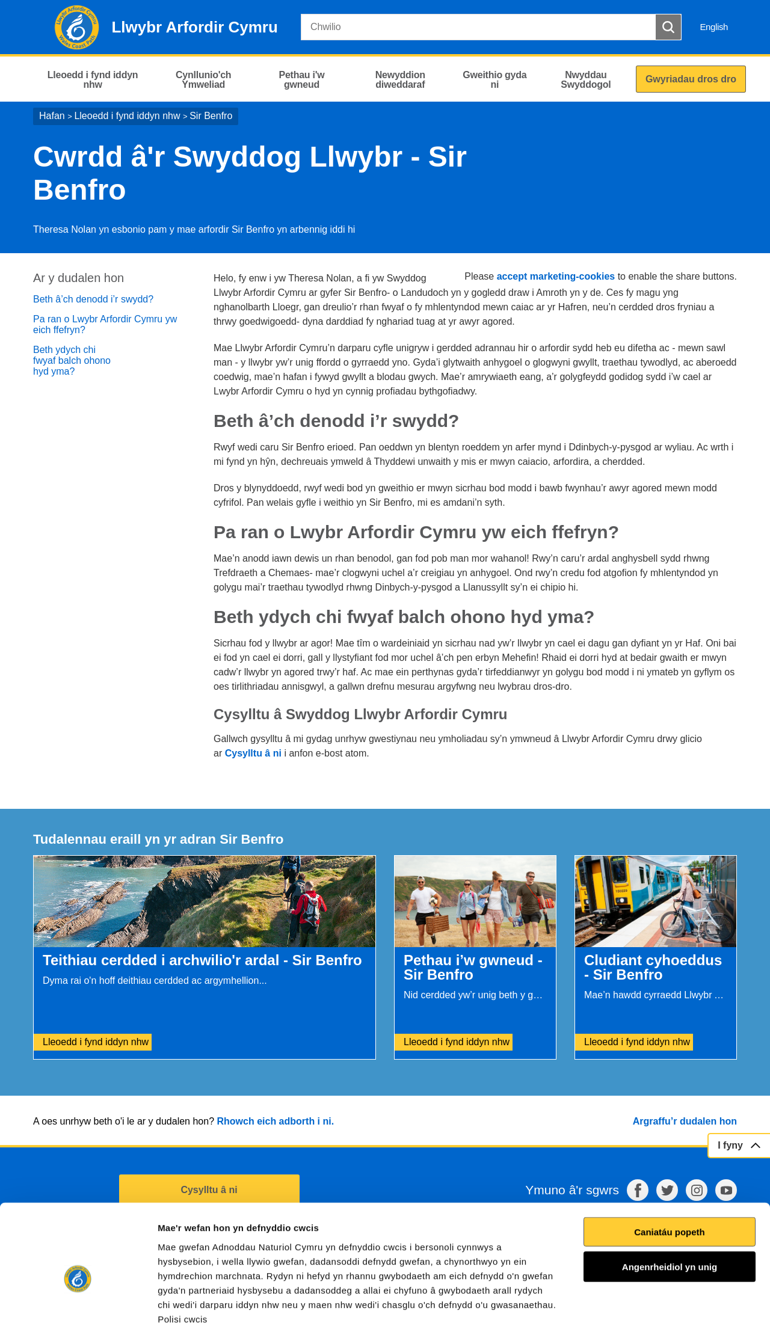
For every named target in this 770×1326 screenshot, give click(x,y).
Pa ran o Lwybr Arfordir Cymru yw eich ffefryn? (105, 324)
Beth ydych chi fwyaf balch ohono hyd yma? (72, 360)
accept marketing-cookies (556, 276)
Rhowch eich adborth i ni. (275, 1121)
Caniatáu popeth (669, 1167)
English (714, 27)
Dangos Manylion (685, 1302)
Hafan (52, 116)
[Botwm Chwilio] (668, 27)
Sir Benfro (210, 116)
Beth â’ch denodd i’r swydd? (93, 299)
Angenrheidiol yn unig (669, 1202)
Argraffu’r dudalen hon (685, 1121)
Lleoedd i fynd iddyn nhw (127, 116)
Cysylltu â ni (253, 753)
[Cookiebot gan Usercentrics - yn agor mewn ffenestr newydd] (77, 1303)
